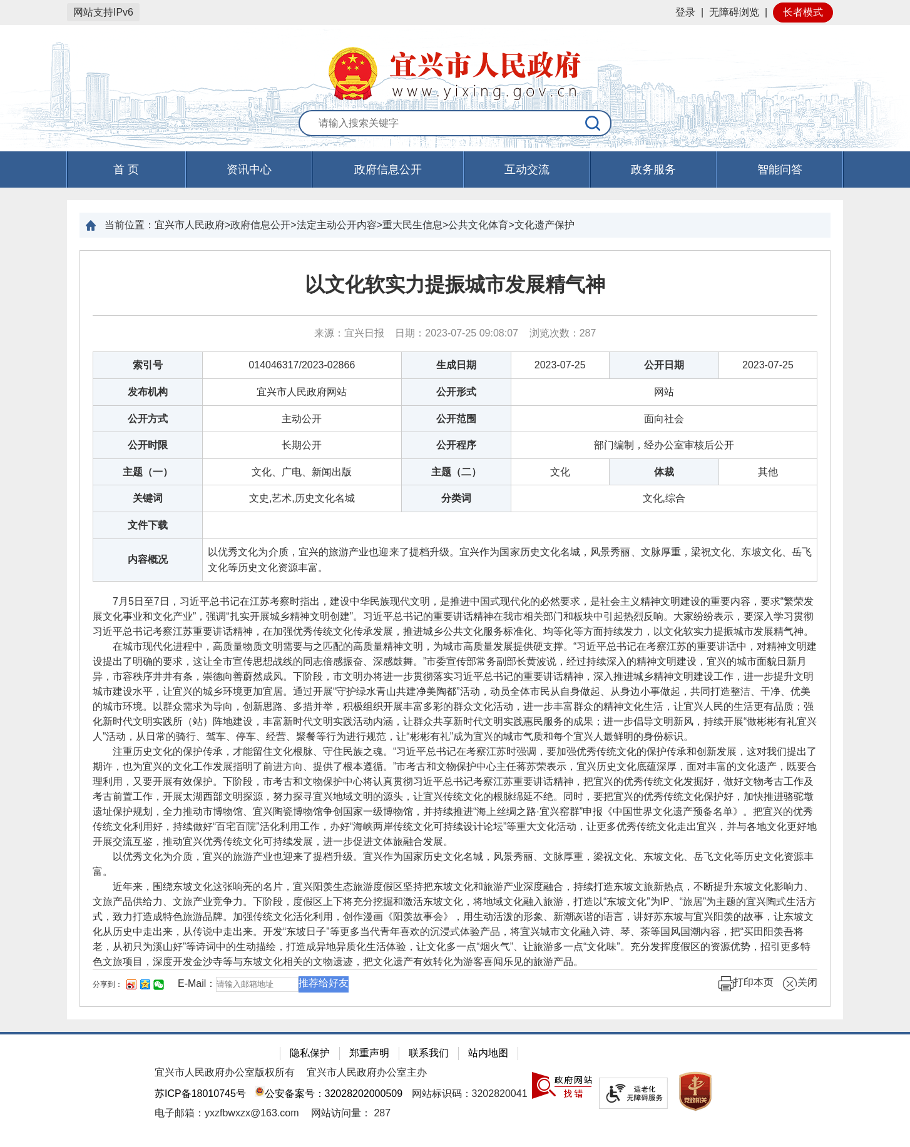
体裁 (664, 472)
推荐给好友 (324, 983)
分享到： (108, 984)
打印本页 (746, 983)
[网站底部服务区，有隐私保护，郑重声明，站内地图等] (455, 1089)
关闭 (799, 983)
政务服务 (653, 169)
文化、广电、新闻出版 (302, 472)
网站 (664, 392)
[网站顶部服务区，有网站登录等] (455, 12)
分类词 (456, 498)
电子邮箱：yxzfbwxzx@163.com (227, 1113)
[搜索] (593, 123)
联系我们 (429, 1053)
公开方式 (148, 418)
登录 (685, 12)
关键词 (148, 498)
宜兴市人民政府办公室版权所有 (225, 1072)
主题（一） (148, 472)
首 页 (126, 169)
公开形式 (456, 392)
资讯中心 (249, 169)
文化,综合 (664, 498)
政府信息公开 (388, 169)
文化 (560, 472)
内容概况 (148, 559)
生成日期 (456, 365)
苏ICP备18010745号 (200, 1093)
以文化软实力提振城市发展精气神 (455, 284)
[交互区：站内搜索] (455, 124)
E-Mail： (197, 983)
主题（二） (456, 472)
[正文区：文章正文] (455, 628)
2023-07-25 (560, 365)
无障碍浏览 (734, 12)
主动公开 (302, 418)
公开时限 (148, 445)
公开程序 (456, 445)
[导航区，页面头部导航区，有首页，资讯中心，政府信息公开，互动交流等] (455, 169)
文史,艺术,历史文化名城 (302, 498)
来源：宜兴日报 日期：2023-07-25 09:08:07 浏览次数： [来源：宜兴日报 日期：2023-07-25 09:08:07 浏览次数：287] (455, 333)
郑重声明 (369, 1053)
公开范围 (456, 418)
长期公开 (302, 445)
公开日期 (664, 365)
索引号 (148, 365)
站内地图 (488, 1053)
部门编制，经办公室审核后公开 (664, 445)
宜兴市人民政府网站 (302, 392)
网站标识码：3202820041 (470, 1093)
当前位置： (130, 225)
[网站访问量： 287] (351, 1113)
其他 (768, 472)
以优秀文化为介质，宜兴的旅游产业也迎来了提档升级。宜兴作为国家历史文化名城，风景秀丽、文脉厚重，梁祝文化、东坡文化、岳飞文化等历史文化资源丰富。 (510, 560)
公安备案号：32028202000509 (328, 1093)
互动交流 (527, 169)
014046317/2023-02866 (301, 365)
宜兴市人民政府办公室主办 (367, 1072)
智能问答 (779, 169)
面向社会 (664, 418)
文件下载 (148, 525)
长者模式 (803, 12)
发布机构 (148, 392)
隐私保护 (310, 1053)
